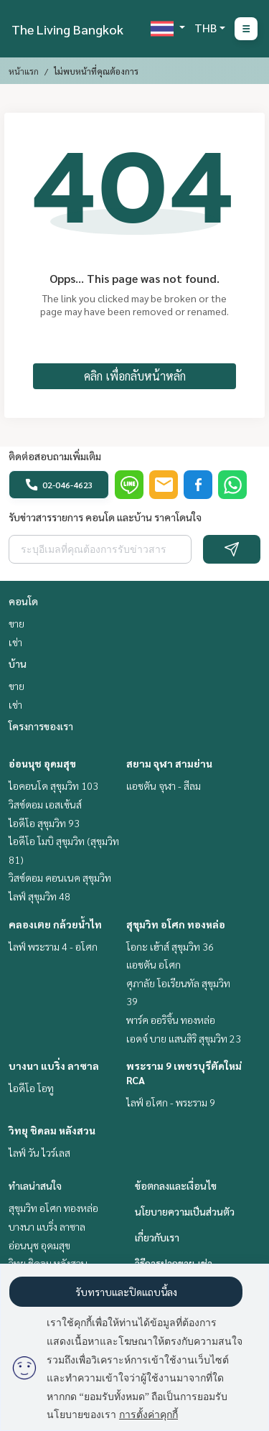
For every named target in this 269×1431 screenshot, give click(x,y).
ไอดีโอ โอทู (31, 1087)
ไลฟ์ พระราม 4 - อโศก (53, 946)
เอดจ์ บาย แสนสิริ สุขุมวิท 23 (183, 1038)
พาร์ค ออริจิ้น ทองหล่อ (170, 1019)
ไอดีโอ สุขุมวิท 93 (44, 822)
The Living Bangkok (67, 29)
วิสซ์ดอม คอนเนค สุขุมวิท (60, 877)
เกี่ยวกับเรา (157, 1237)
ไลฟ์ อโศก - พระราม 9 (170, 1102)
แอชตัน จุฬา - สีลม (163, 785)
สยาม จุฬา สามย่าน (169, 763)
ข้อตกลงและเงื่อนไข (176, 1185)
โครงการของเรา (41, 725)
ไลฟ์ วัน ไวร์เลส (39, 1152)
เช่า (15, 641)
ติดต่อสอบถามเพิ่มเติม (55, 455)
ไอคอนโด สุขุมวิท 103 (53, 785)
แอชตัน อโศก (153, 964)
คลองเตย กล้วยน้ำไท (55, 924)
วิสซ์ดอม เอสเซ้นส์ (45, 804)
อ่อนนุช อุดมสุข (42, 763)
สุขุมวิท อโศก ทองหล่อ (175, 924)
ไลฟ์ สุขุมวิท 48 (39, 896)
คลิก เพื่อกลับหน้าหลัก (135, 375)
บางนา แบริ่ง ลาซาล (54, 1065)
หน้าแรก (24, 71)
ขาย (16, 623)
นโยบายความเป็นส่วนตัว (185, 1211)
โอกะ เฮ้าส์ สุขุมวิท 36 (170, 946)
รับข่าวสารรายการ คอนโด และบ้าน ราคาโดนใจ (105, 517)
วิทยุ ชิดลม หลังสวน (52, 1130)
